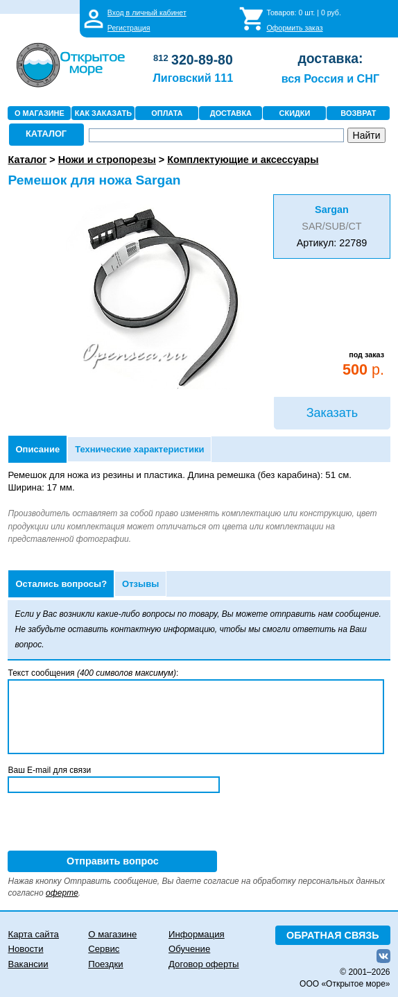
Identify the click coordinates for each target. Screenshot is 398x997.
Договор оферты (203, 964)
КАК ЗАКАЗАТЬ (103, 113)
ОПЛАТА (166, 113)
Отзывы (140, 584)
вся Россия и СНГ (330, 78)
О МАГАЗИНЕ (39, 113)
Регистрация (128, 28)
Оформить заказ (294, 28)
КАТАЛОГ (46, 133)
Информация (196, 934)
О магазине (112, 934)
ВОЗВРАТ (358, 113)
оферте (62, 893)
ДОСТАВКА (231, 113)
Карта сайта (33, 934)
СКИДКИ (295, 113)
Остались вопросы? (61, 584)
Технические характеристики (139, 449)
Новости (25, 949)
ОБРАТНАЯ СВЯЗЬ (332, 935)
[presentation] (113, 823)
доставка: (330, 58)
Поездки (105, 964)
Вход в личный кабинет (147, 12)
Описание (37, 449)
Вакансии (28, 964)
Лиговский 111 (193, 77)
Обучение (189, 949)
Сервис (103, 949)
